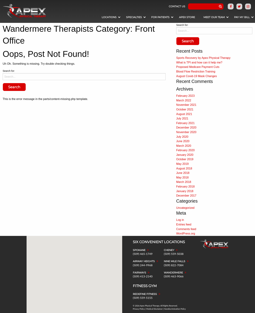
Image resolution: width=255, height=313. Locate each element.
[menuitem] (101, 17)
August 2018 (184, 168)
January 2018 (184, 191)
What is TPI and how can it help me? (199, 62)
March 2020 (183, 145)
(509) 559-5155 (142, 297)
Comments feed (186, 229)
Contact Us (177, 6)
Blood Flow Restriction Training (195, 71)
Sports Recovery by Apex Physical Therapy (203, 57)
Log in (180, 219)
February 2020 (185, 150)
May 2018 (182, 177)
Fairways (139, 272)
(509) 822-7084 (173, 265)
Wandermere (173, 272)
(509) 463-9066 (173, 276)
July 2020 (182, 136)
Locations (99, 17)
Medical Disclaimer (154, 309)
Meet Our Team (210, 17)
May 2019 (182, 163)
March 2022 (183, 100)
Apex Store (183, 17)
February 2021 (185, 123)
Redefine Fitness (145, 294)
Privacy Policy (139, 309)
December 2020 (186, 127)
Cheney (169, 250)
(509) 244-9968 (142, 265)
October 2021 (184, 109)
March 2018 (183, 181)
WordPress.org (185, 233)
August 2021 (184, 114)
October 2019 (184, 159)
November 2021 (186, 104)
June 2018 (182, 172)
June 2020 (182, 141)
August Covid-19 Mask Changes (196, 76)
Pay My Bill (240, 17)
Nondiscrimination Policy (175, 309)
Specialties (126, 17)
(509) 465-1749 (142, 253)
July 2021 (182, 118)
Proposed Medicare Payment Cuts (197, 66)
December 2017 (186, 195)
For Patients (155, 17)
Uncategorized (185, 207)
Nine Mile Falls (174, 261)
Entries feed (183, 224)
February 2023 (185, 95)
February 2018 (185, 186)
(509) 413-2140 (142, 276)
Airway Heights (144, 261)
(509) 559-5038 (173, 253)
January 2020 (184, 154)
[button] (88, 253)
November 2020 (186, 132)
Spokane (139, 250)
